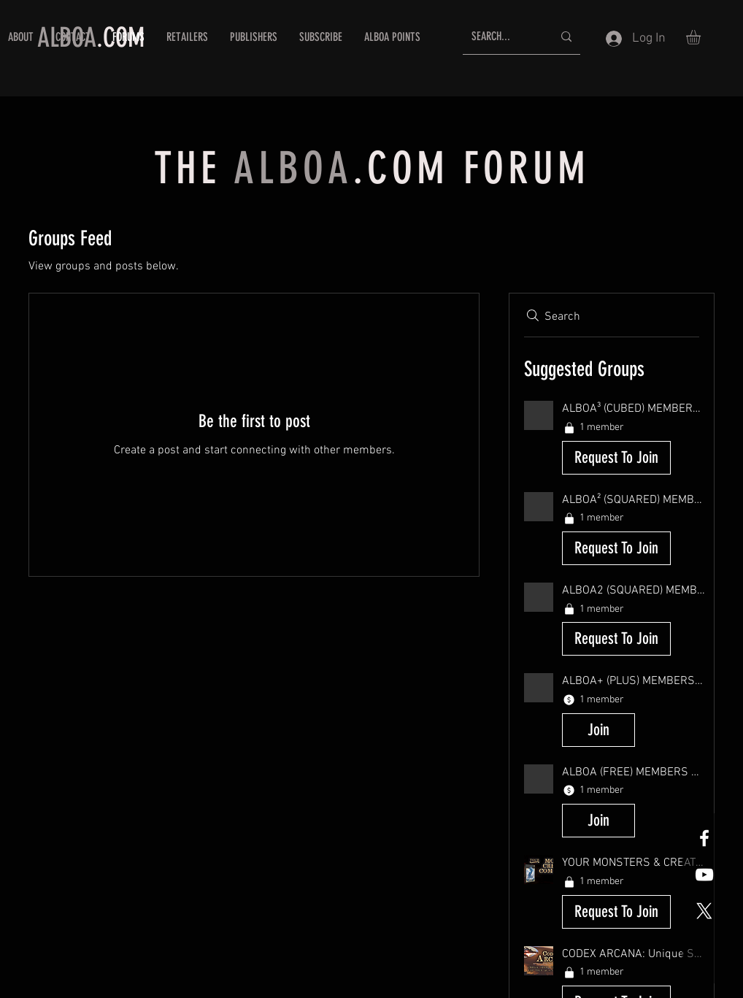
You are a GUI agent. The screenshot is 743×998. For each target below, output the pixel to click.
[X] (704, 911)
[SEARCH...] (501, 37)
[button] (701, 37)
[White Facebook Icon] (704, 838)
